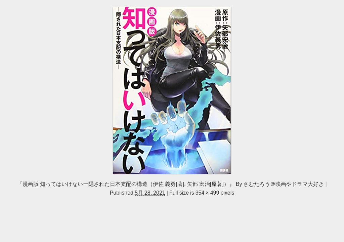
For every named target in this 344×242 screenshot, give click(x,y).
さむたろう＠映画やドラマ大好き (283, 184)
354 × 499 (207, 192)
